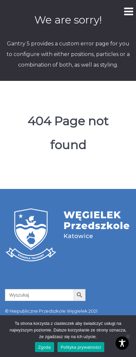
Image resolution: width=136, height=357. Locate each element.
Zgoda (44, 347)
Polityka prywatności (81, 347)
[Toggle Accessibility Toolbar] (122, 343)
